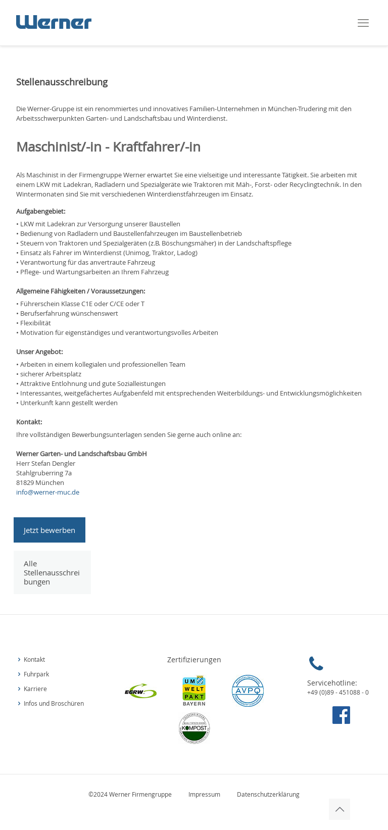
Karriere (35, 689)
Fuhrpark (36, 674)
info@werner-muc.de (47, 492)
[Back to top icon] (339, 809)
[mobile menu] (363, 22)
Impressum (205, 794)
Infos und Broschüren (54, 703)
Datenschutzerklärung (268, 794)
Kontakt (34, 659)
